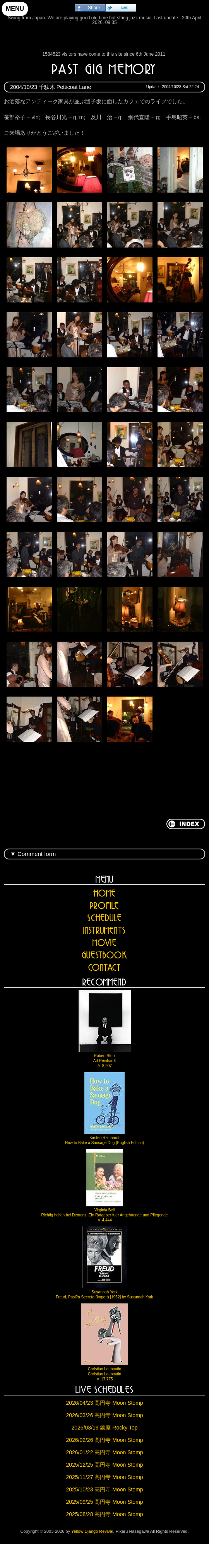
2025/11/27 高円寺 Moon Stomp (104, 1477)
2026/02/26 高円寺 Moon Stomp (104, 1440)
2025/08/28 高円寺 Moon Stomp (104, 1514)
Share (94, 7)
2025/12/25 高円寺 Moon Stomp (104, 1465)
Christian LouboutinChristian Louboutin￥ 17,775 (104, 1342)
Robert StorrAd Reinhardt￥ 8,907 (105, 1029)
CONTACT (104, 967)
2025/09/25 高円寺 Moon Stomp (104, 1502)
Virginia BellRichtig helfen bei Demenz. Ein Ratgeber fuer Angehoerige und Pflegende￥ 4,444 (104, 1185)
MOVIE (105, 943)
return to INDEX (185, 824)
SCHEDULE (104, 918)
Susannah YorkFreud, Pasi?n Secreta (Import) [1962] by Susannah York (104, 1262)
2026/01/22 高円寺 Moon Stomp (104, 1452)
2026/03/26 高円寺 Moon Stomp (104, 1415)
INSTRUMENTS (104, 930)
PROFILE (104, 905)
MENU (15, 8)
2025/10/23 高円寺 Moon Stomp (104, 1489)
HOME (104, 893)
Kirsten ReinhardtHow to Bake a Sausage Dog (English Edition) (104, 1108)
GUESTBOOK (104, 955)
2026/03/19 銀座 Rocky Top (105, 1427)
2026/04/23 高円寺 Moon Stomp (104, 1403)
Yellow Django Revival (104, 40)
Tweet (123, 7)
